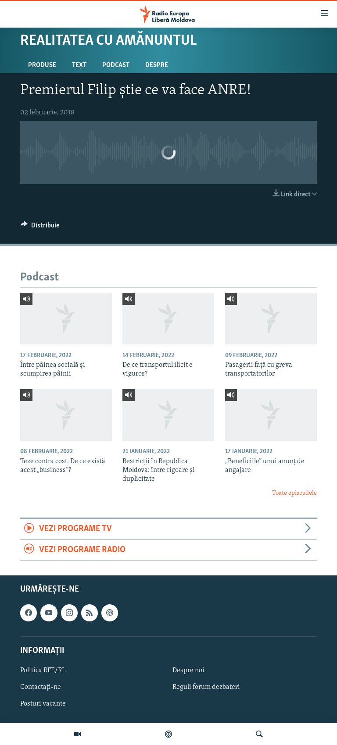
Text (79, 65)
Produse (42, 65)
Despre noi (188, 670)
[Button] (40, 227)
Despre (156, 65)
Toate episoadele (294, 493)
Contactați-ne (40, 687)
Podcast (115, 65)
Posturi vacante (43, 703)
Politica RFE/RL (43, 670)
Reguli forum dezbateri (206, 687)
